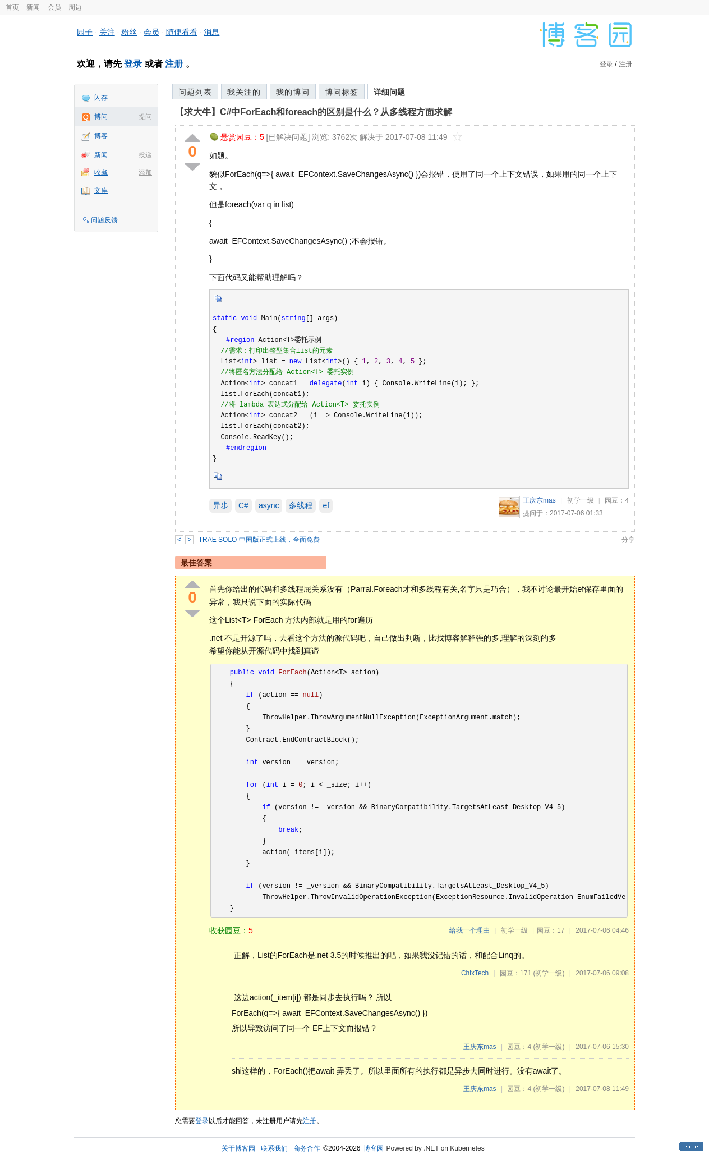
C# (243, 505)
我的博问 (293, 92)
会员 (54, 7)
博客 (101, 136)
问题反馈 (104, 220)
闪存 (101, 98)
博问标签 (341, 92)
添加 (145, 172)
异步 (220, 505)
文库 (101, 190)
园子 (85, 32)
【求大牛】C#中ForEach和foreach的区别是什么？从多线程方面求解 (313, 112)
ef (326, 505)
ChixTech (475, 973)
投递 (145, 155)
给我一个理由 (469, 930)
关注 (107, 32)
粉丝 (129, 32)
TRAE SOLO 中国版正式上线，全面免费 (259, 540)
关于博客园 (238, 1148)
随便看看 (181, 32)
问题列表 (195, 92)
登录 (133, 64)
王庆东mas (539, 500)
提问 (145, 117)
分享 (628, 540)
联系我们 (274, 1148)
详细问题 (389, 92)
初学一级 (580, 500)
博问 (101, 117)
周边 (75, 7)
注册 (174, 64)
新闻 (33, 7)
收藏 (101, 172)
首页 (12, 7)
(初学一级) (548, 973)
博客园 (373, 1148)
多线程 (300, 505)
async (269, 505)
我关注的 (244, 92)
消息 (211, 32)
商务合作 (306, 1148)
